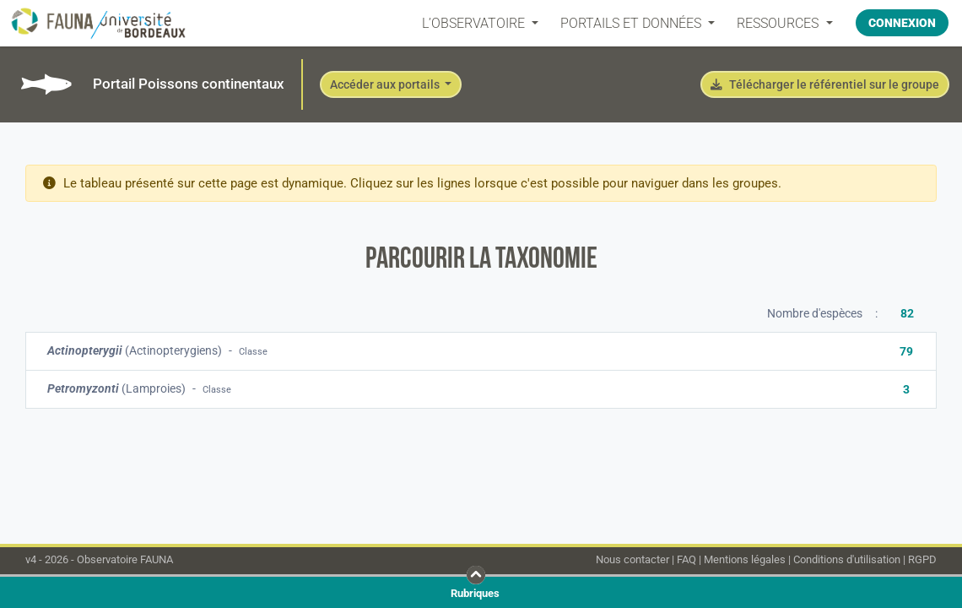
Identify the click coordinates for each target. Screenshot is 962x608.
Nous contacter (632, 559)
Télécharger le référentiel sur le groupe (825, 84)
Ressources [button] (779, 23)
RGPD (922, 559)
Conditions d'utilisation (846, 559)
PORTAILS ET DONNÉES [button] (632, 23)
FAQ (686, 559)
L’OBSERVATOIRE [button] (475, 23)
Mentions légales (745, 559)
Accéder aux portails (386, 84)
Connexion (902, 23)
